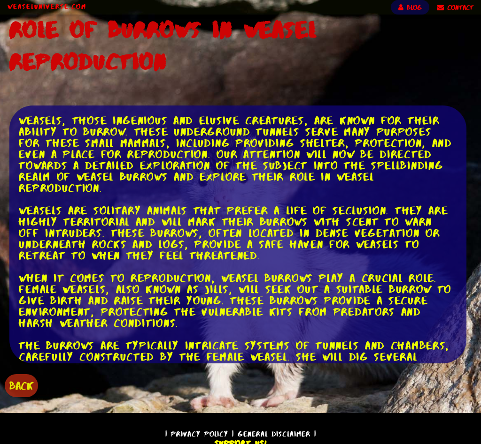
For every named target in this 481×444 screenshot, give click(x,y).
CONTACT (455, 7)
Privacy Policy (199, 433)
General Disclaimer (274, 433)
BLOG (410, 7)
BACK (21, 385)
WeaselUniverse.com (47, 6)
